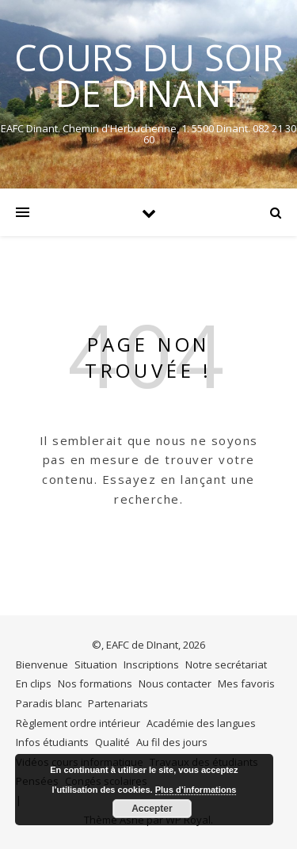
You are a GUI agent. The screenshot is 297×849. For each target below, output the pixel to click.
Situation (95, 664)
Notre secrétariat (226, 664)
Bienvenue (42, 664)
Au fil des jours (172, 742)
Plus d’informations (196, 789)
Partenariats (118, 703)
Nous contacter (175, 683)
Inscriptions (151, 664)
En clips (33, 683)
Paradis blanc (49, 703)
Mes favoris (246, 683)
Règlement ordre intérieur (78, 723)
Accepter (151, 808)
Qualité (112, 742)
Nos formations (95, 683)
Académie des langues (201, 723)
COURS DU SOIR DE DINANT (149, 75)
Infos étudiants (52, 742)
